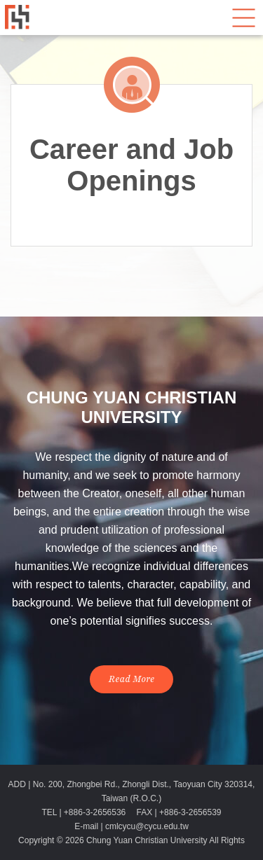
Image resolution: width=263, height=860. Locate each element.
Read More (132, 679)
